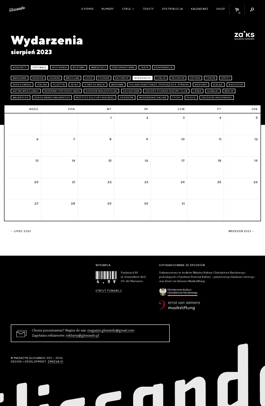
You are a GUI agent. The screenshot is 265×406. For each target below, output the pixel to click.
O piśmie (87, 8)
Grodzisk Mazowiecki (216, 97)
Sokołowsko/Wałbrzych (52, 97)
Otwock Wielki (94, 84)
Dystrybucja (172, 8)
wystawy (79, 67)
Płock (191, 97)
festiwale (39, 67)
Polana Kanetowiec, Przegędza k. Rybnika (159, 84)
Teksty (148, 8)
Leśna (197, 91)
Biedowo (201, 84)
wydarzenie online (152, 97)
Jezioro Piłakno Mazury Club (166, 91)
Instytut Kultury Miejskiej (95, 97)
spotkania (59, 67)
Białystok (236, 84)
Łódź (89, 78)
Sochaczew (131, 91)
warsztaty (98, 67)
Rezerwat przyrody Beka (62, 91)
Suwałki (213, 91)
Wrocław (72, 78)
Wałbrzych (21, 97)
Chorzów (126, 97)
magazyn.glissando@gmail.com (110, 330)
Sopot (225, 78)
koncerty (20, 67)
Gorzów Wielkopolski (101, 91)
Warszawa (20, 78)
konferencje (163, 67)
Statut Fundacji (109, 290)
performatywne (123, 67)
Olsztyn (59, 84)
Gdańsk (54, 78)
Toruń (210, 78)
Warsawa (117, 84)
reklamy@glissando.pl (82, 335)
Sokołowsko (22, 84)
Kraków (38, 78)
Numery (108, 8)
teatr (144, 67)
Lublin (161, 78)
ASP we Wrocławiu (26, 91)
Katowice (122, 78)
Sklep (220, 8)
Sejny (74, 84)
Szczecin (178, 78)
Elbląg (218, 84)
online (42, 84)
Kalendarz (199, 8)
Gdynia (195, 78)
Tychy (176, 97)
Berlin (229, 91)
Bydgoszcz (143, 78)
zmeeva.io (55, 361)
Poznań (103, 78)
